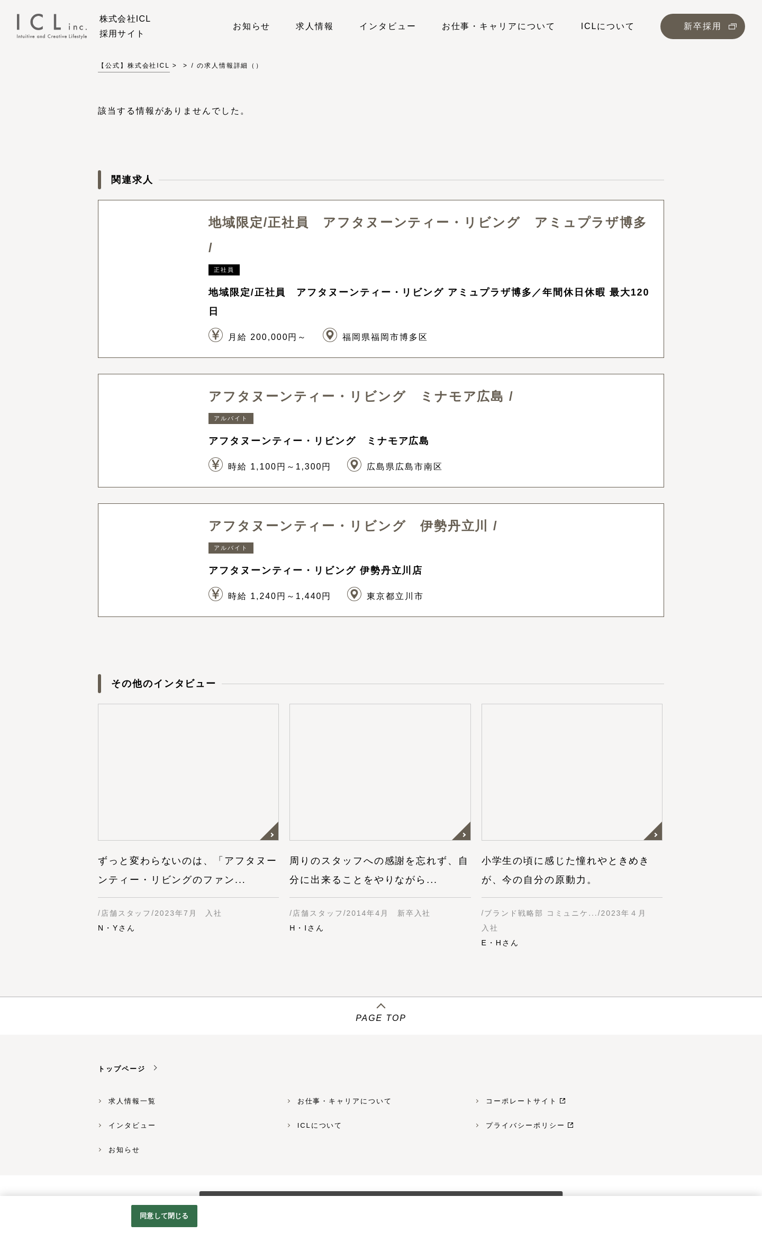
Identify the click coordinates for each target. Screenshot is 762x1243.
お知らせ (124, 1150)
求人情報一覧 (132, 1101)
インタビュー (132, 1125)
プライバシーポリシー (525, 1125)
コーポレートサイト (521, 1101)
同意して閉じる (164, 1216)
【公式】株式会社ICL (134, 65)
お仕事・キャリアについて (344, 1101)
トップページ (122, 1069)
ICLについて (320, 1125)
